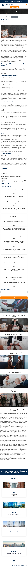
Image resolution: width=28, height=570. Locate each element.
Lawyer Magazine (21, 444)
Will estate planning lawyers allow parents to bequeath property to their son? (14, 222)
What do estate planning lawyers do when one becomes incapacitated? (14, 263)
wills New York (16, 445)
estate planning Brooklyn (4, 449)
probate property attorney (8, 432)
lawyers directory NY (19, 434)
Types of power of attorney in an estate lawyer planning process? (14, 270)
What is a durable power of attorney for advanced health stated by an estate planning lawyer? (14, 256)
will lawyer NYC (24, 439)
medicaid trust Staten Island (17, 418)
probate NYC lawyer (16, 431)
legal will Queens (22, 413)
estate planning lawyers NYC (5, 446)
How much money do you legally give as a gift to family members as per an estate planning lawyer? (14, 229)
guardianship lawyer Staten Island (16, 458)
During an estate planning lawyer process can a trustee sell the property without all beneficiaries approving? (14, 243)
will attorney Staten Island (20, 437)
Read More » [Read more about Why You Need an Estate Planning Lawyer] (14, 198)
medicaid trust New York (19, 417)
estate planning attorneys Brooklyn (8, 448)
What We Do (18, 565)
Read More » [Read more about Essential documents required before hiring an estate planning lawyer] (14, 205)
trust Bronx (2, 436)
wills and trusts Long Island (10, 441)
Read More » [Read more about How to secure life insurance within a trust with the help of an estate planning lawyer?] (14, 279)
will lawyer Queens (3, 440)
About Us (14, 565)
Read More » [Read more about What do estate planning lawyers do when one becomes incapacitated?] (14, 266)
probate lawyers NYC (10, 428)
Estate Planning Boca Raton (5, 444)
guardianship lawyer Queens (5, 458)
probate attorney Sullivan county (15, 425)
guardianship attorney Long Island (10, 453)
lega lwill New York (11, 413)
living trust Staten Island (18, 416)
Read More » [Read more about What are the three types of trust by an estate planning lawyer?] (14, 218)
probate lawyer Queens (19, 427)
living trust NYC (4, 416)
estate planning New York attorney (15, 449)
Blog (24, 565)
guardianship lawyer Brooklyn (14, 455)
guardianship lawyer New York (10, 457)
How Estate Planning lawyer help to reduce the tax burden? (14, 190)
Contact (26, 565)
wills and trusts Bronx (19, 440)
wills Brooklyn (25, 443)
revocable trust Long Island (10, 434)
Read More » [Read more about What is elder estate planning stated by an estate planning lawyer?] (14, 253)
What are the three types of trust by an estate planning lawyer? (14, 215)
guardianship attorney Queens (15, 454)
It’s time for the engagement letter (7, 155)
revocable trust (24, 435)
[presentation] (7, 294)
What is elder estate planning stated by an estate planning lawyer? (14, 250)
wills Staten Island (22, 445)
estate (3, 176)
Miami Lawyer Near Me (14, 444)
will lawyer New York (17, 439)
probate (19, 176)
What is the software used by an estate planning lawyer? (14, 283)
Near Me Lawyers (6, 459)
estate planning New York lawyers (11, 451)
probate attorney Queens (10, 423)
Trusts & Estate (9, 4)
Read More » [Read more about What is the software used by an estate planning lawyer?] (14, 286)
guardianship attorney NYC (5, 454)
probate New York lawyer (8, 431)
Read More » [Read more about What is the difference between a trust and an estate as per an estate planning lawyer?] (14, 212)
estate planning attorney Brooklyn (14, 450)
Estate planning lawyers (5, 39)
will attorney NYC (5, 437)
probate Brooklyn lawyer (9, 426)
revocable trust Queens (17, 435)
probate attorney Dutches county (6, 421)
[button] (26, 4)
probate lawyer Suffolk (4, 430)
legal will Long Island (3, 413)
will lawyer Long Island (10, 439)
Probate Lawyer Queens (14, 562)
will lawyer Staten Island (11, 440)
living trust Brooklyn (9, 414)
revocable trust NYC (9, 435)
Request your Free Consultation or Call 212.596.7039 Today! (14, 472)
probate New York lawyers (15, 446)
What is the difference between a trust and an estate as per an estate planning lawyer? (14, 209)
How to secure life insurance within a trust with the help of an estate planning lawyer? (14, 276)
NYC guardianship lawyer (21, 420)
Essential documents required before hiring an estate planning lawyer (14, 202)
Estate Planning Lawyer (14, 176)
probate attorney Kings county (18, 421)
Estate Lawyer (7, 176)
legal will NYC (16, 413)
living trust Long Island (17, 414)
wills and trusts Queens (8, 443)
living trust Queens (11, 416)
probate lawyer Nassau (11, 427)
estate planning (13, 40)
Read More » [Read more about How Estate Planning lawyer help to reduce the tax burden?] (14, 193)
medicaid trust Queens (8, 418)
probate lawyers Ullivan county (14, 430)
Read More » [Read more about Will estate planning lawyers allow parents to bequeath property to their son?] (14, 225)
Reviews (22, 565)
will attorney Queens (12, 437)
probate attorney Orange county (13, 422)
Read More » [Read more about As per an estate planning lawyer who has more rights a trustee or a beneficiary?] (14, 238)
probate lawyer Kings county (19, 426)
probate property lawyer (17, 432)
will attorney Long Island (16, 436)
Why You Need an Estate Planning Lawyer (14, 196)
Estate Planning (4, 178)
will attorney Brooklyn (8, 436)
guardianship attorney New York (21, 453)
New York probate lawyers (12, 420)
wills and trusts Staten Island (17, 443)
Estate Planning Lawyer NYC (20, 457)
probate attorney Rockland (20, 423)
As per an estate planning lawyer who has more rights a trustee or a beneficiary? (14, 235)
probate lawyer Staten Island (19, 428)
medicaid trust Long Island (10, 417)
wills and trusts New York (19, 441)
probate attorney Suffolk (4, 425)
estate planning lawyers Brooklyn (21, 448)
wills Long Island (11, 445)
